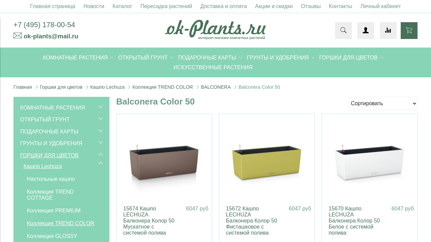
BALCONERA (216, 87)
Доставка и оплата (223, 6)
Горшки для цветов (61, 87)
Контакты (340, 6)
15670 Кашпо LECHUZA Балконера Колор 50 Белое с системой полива (354, 221)
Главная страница (52, 6)
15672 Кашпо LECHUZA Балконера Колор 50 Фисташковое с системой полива (251, 221)
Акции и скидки (274, 6)
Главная (22, 87)
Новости (94, 6)
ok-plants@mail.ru (51, 36)
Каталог (122, 6)
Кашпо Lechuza (107, 87)
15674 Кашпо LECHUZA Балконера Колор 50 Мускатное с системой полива (148, 221)
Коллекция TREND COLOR (162, 87)
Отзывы (311, 6)
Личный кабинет (380, 6)
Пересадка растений (166, 6)
